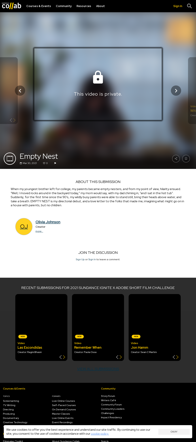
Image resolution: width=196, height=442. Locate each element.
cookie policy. (100, 434)
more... (39, 231)
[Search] (189, 6)
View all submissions (98, 368)
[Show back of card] (12, 120)
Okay (174, 431)
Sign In (92, 259)
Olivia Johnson (48, 222)
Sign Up (80, 259)
